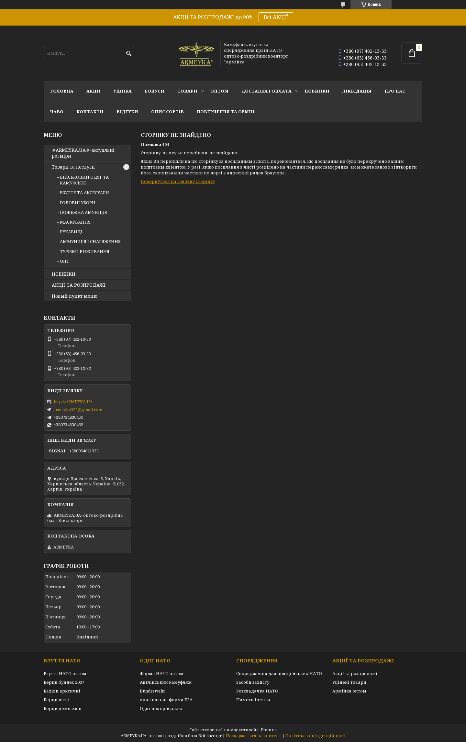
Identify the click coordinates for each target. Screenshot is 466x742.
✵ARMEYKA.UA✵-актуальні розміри (83, 153)
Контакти (90, 112)
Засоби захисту (252, 682)
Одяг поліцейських (161, 708)
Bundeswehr (152, 691)
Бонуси (154, 91)
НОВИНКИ (317, 91)
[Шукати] (128, 53)
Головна (61, 91)
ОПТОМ (219, 91)
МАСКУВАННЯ (75, 222)
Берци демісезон (63, 708)
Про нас (394, 91)
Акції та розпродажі (354, 673)
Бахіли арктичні (62, 691)
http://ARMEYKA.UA (73, 401)
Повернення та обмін (225, 112)
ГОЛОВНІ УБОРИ (77, 202)
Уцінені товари (349, 682)
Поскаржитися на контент (253, 735)
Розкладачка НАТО (257, 691)
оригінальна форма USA (166, 700)
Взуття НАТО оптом (65, 673)
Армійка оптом (349, 691)
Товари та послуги (73, 167)
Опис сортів (167, 112)
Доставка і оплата (266, 91)
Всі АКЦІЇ (276, 17)
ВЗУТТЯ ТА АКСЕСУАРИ (84, 192)
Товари (187, 91)
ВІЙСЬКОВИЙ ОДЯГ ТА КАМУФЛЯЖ (84, 180)
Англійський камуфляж (166, 682)
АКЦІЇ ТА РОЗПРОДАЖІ (78, 285)
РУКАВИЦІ (71, 232)
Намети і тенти (253, 700)
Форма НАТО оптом (161, 673)
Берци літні (57, 700)
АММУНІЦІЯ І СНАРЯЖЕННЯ (90, 241)
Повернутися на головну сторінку (178, 181)
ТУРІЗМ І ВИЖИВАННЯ (84, 251)
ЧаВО (56, 112)
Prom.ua (269, 730)
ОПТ (64, 261)
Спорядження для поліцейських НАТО (279, 673)
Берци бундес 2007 (64, 682)
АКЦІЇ (93, 91)
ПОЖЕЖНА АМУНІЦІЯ (83, 212)
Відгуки (127, 112)
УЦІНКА (122, 91)
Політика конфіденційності (315, 735)
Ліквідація (357, 91)
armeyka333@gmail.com (77, 409)
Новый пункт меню (74, 296)
